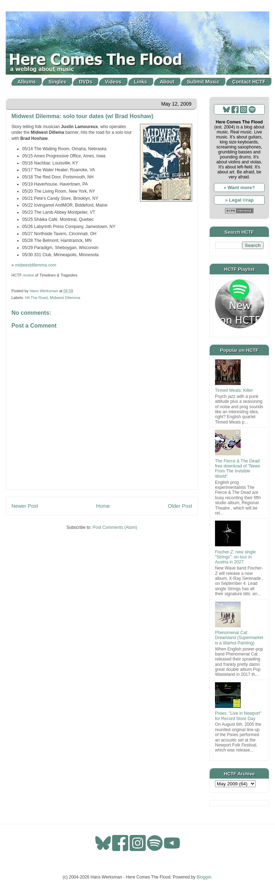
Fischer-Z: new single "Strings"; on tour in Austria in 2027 (235, 557)
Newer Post (24, 506)
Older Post (180, 506)
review (28, 275)
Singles (57, 82)
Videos (113, 82)
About (167, 82)
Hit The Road (36, 297)
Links (140, 82)
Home (103, 506)
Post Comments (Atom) (114, 527)
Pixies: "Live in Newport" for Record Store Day (238, 716)
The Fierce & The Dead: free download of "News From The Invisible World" (238, 469)
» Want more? (239, 187)
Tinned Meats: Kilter (234, 390)
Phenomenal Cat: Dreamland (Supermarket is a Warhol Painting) (239, 638)
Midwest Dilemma (65, 297)
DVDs (85, 82)
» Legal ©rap (239, 200)
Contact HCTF (248, 82)
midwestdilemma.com (35, 265)
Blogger (204, 877)
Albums (27, 82)
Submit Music (203, 82)
